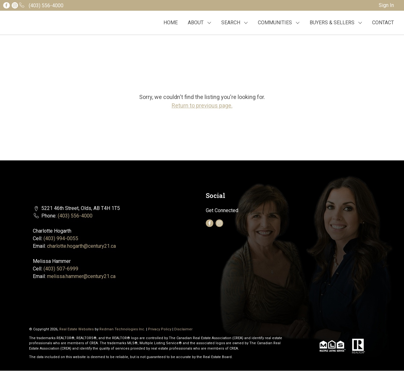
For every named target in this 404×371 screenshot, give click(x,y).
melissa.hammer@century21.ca (81, 276)
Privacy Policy (159, 329)
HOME (170, 23)
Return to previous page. (202, 105)
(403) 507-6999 (61, 269)
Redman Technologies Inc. (122, 329)
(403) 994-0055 (61, 238)
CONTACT (383, 23)
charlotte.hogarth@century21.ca (81, 246)
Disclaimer (183, 329)
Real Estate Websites (77, 329)
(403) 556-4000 (75, 216)
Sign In (386, 5)
